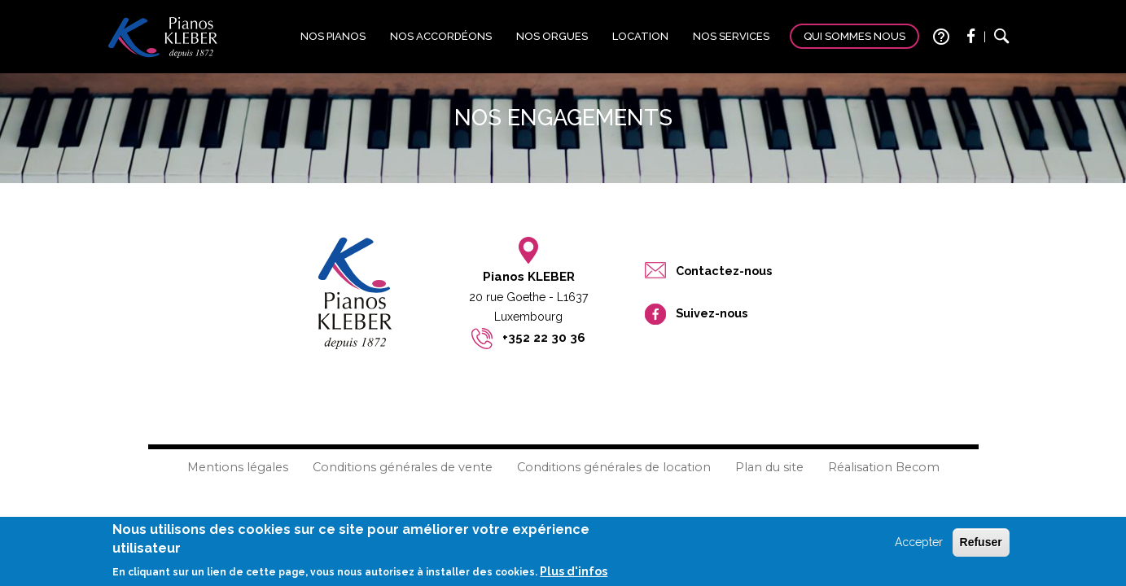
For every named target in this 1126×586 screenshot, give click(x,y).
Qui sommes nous (854, 36)
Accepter (919, 545)
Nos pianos (333, 36)
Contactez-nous (724, 271)
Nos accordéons (441, 36)
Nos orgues (552, 36)
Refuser (981, 545)
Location (640, 36)
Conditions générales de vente (403, 467)
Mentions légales (237, 467)
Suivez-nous (711, 313)
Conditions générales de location (614, 467)
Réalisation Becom (884, 467)
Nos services (731, 36)
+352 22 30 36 (543, 337)
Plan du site (769, 467)
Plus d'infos (573, 573)
